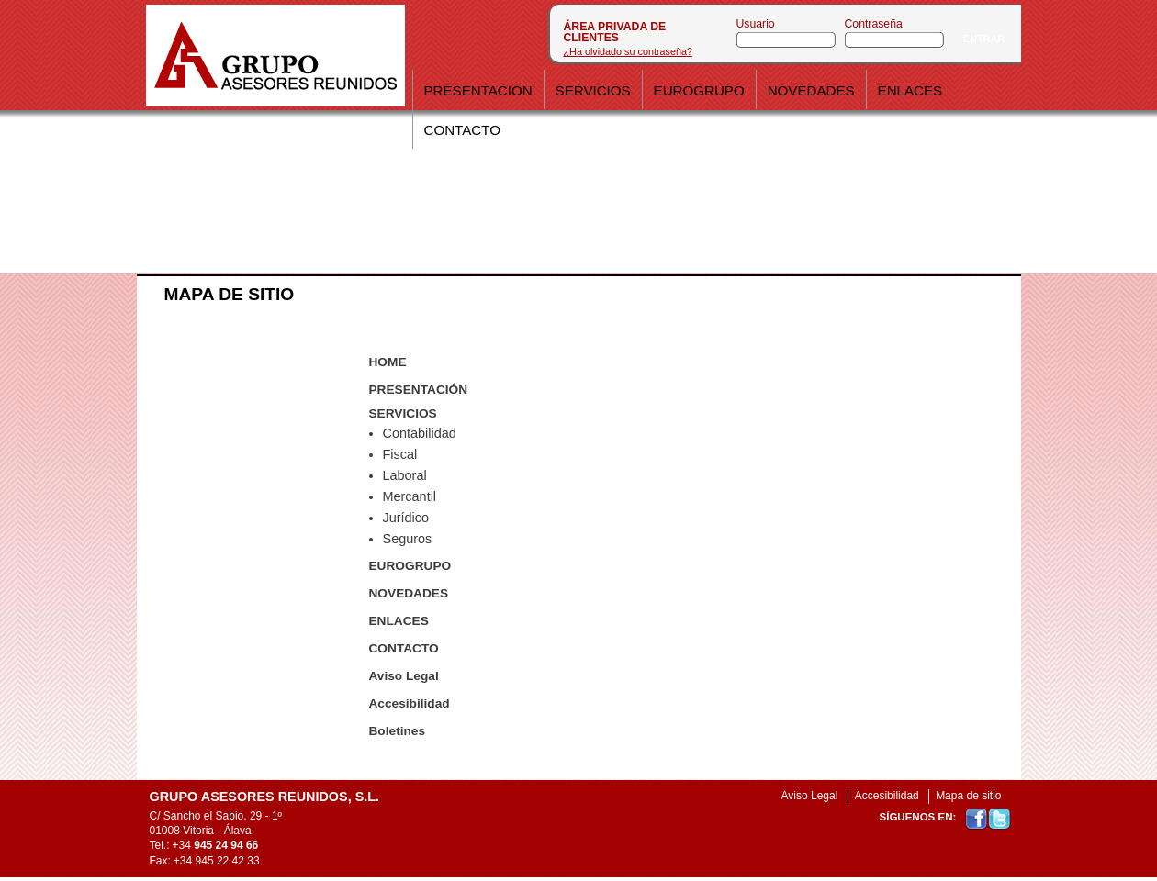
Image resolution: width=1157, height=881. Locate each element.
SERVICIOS (403, 413)
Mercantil (410, 496)
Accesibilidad (409, 703)
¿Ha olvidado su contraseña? (628, 51)
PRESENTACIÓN (418, 389)
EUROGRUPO (410, 566)
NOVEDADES (409, 593)
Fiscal (400, 454)
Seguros (407, 538)
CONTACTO (404, 648)
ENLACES (399, 621)
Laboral (405, 475)
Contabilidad (419, 433)
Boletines (397, 731)
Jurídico (406, 517)
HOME (388, 362)
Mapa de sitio (968, 795)
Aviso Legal (404, 676)
